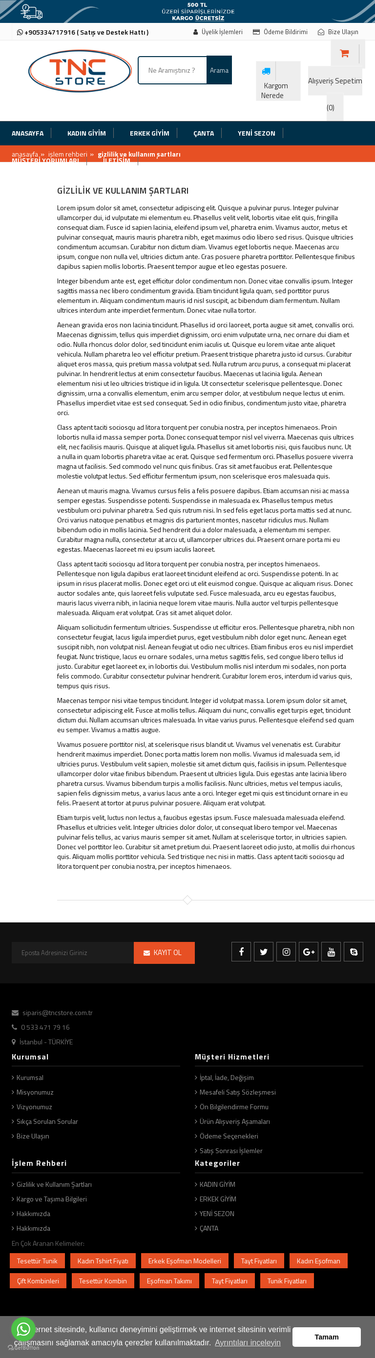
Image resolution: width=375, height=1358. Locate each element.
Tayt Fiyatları (259, 1261)
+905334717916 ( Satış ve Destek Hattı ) (82, 32)
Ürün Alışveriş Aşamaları (235, 1121)
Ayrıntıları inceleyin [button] (248, 1342)
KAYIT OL (168, 952)
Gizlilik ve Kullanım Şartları (54, 1184)
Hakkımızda (33, 1213)
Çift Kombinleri (38, 1281)
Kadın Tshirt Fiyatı (103, 1261)
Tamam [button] (327, 1337)
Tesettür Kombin (103, 1281)
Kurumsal (30, 1077)
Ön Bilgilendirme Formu (234, 1106)
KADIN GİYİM (217, 1184)
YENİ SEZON (217, 1213)
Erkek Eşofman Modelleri (184, 1261)
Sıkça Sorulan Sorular (47, 1121)
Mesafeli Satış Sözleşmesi (238, 1092)
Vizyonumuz (34, 1106)
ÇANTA (209, 1228)
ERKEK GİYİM (218, 1199)
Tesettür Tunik (37, 1261)
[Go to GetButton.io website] (23, 1348)
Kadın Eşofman (318, 1261)
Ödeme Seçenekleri (229, 1136)
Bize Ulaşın (33, 1136)
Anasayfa (25, 154)
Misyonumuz (35, 1092)
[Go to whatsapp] (23, 1329)
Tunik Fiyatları (287, 1281)
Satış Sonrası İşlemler (231, 1150)
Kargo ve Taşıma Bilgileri (52, 1199)
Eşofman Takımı (169, 1281)
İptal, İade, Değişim (227, 1077)
